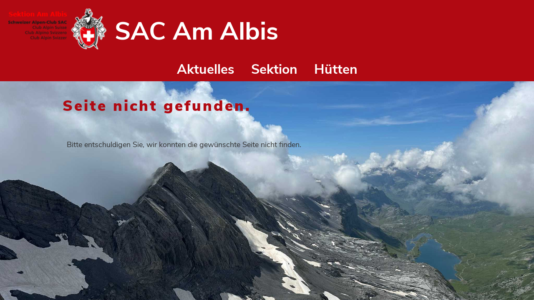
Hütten (336, 69)
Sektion (274, 69)
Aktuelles (205, 69)
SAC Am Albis (196, 31)
